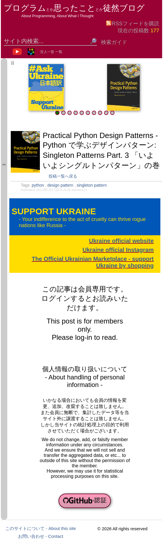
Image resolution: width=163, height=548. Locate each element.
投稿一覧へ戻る (63, 176)
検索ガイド (114, 42)
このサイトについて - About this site (40, 528)
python (38, 185)
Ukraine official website (121, 241)
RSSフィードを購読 (132, 23)
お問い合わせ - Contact (40, 536)
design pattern (61, 185)
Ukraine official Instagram (118, 250)
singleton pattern (92, 185)
